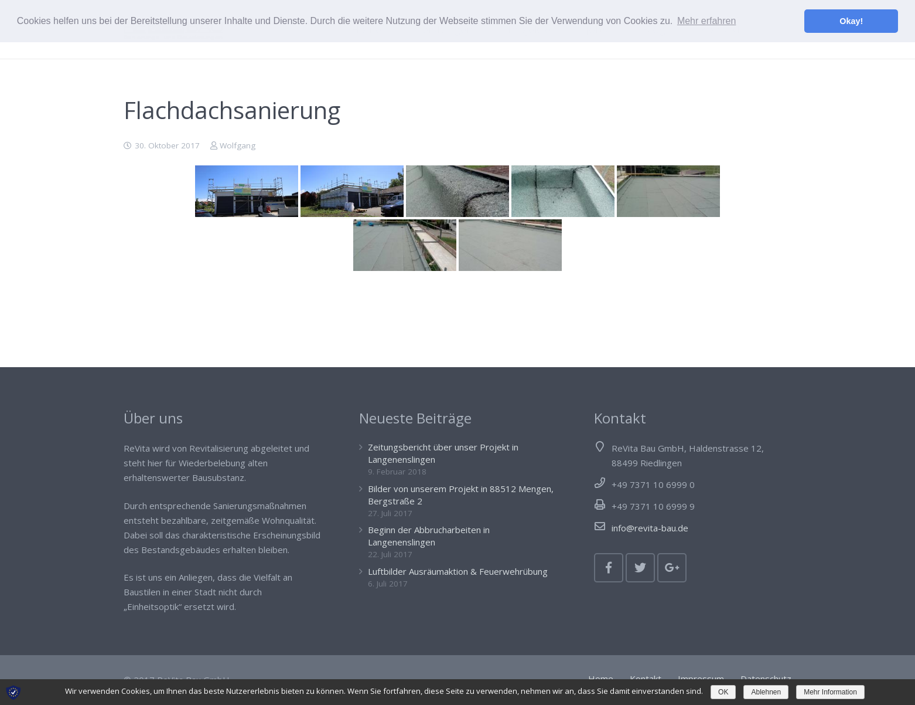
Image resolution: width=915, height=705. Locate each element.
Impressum (701, 678)
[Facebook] (608, 567)
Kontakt (645, 678)
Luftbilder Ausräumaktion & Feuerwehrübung (458, 571)
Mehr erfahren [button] (706, 21)
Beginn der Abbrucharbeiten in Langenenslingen (429, 536)
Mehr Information (830, 692)
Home (600, 678)
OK (723, 692)
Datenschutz (765, 678)
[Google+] (672, 567)
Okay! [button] (851, 21)
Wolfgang (237, 145)
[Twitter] (640, 567)
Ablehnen (766, 692)
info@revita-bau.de (650, 528)
